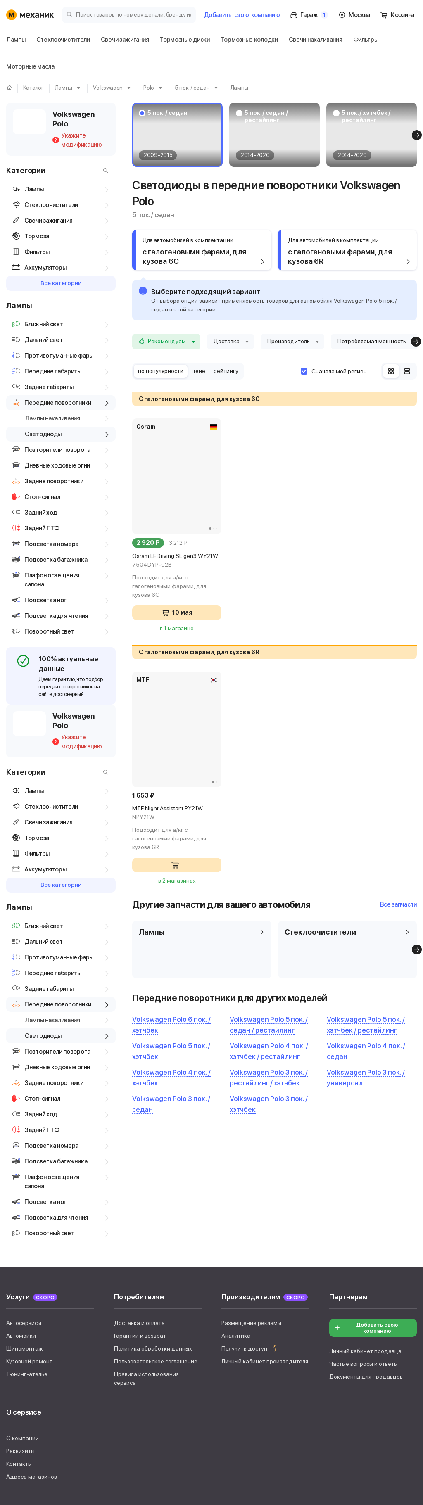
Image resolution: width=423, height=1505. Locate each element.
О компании (22, 1312)
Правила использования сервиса (146, 1252)
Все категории (60, 283)
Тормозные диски (168, 1401)
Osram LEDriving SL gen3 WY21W (176, 561)
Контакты (19, 1337)
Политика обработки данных (153, 1222)
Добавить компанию (242, 15)
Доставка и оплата (139, 1197)
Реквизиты (20, 1325)
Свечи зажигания (105, 1401)
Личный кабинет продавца (365, 1225)
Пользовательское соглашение (155, 1235)
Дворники (52, 1401)
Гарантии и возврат (140, 1209)
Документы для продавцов (366, 1250)
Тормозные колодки (236, 1401)
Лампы (16, 1401)
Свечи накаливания (306, 1401)
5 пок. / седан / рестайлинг (266, 116)
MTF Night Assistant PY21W (176, 813)
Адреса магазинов (31, 1350)
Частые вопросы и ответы (363, 1237)
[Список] (407, 371)
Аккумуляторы (368, 1401)
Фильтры (19, 1419)
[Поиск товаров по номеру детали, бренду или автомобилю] (129, 14)
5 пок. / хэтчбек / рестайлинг (366, 116)
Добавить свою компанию (366, 1202)
